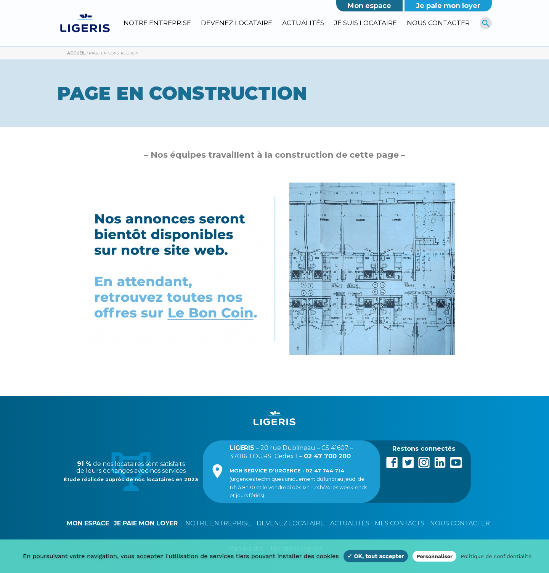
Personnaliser (434, 556)
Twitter (408, 461)
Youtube (456, 461)
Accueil (76, 53)
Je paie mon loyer (448, 6)
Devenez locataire (236, 23)
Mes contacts (399, 523)
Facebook (392, 461)
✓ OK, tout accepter (375, 556)
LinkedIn (440, 461)
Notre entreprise (157, 23)
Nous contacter (438, 23)
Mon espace (369, 6)
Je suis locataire (365, 23)
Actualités (303, 23)
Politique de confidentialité (496, 556)
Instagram (424, 461)
